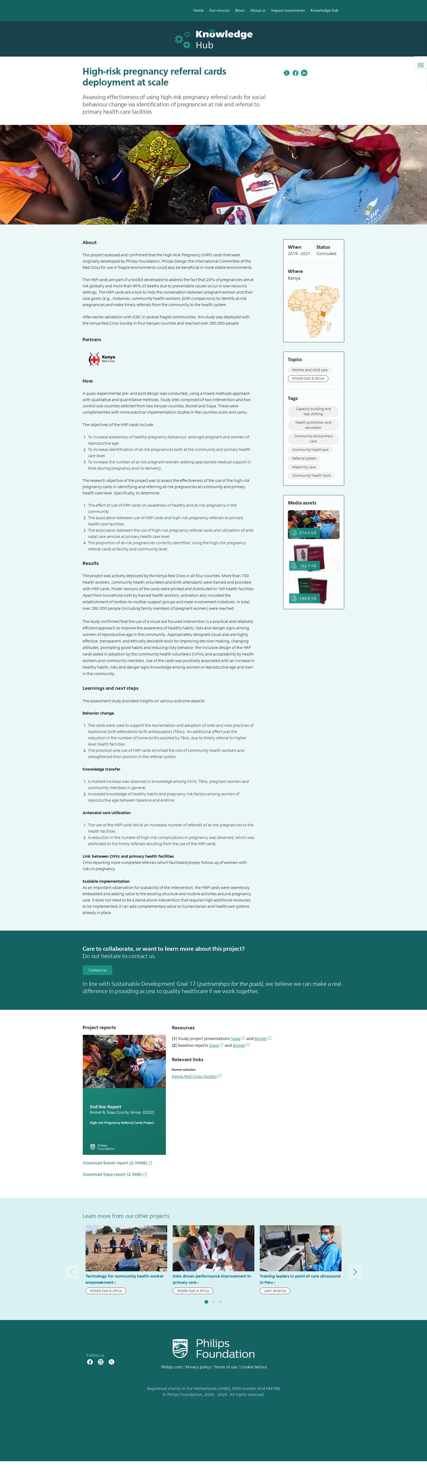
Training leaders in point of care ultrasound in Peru (300, 1279)
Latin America (275, 1291)
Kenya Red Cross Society (197, 1076)
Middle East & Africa (308, 378)
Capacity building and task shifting (313, 411)
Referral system (304, 458)
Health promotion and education (313, 425)
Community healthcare (310, 450)
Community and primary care (313, 438)
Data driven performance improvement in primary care (212, 1279)
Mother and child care (310, 370)
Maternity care (304, 467)
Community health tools (311, 476)
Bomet (263, 1038)
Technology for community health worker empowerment (125, 1279)
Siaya (238, 1038)
